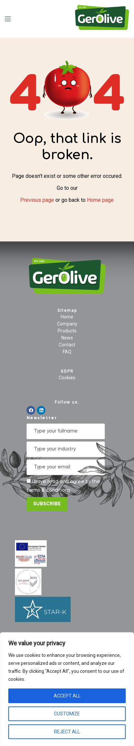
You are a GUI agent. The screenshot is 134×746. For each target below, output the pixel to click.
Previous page (37, 200)
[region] (67, 689)
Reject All (67, 731)
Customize (67, 713)
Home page (100, 200)
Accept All (67, 695)
